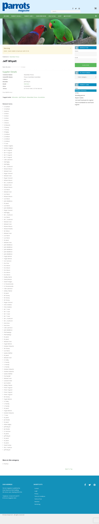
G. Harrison (7, 431)
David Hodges (8, 281)
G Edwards (7, 125)
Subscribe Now (41, 16)
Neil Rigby (7, 162)
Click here (26, 84)
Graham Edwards (9, 346)
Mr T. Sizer (7, 309)
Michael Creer (8, 171)
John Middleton (8, 201)
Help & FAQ (52, 16)
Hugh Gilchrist (8, 256)
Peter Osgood (8, 387)
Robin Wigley (7, 424)
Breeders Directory (80, 90)
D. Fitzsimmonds (8, 284)
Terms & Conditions (39, 496)
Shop (59, 16)
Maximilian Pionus (14, 57)
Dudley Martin (8, 277)
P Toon (6, 143)
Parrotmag (37, 504)
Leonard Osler (8, 380)
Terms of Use (38, 499)
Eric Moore (7, 265)
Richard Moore (8, 169)
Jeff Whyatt (23, 97)
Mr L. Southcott (8, 166)
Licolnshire (42, 97)
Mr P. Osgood (8, 150)
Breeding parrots (80, 95)
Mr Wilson (7, 231)
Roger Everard (8, 173)
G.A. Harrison (7, 261)
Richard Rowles (8, 228)
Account (67, 16)
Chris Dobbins (8, 304)
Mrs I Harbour (8, 447)
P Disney (6, 127)
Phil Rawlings (7, 332)
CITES (77, 93)
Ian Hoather (7, 383)
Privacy (36, 493)
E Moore (6, 123)
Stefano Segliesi (8, 146)
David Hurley (7, 445)
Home (6, 16)
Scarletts (6, 111)
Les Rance (7, 189)
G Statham (7, 106)
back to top (68, 469)
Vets (76, 88)
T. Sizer (6, 415)
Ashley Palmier (8, 291)
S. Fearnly (6, 362)
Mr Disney (7, 295)
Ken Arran (7, 323)
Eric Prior (6, 263)
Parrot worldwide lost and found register (84, 103)
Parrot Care (28, 16)
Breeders (15, 97)
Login (35, 491)
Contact (36, 488)
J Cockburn (7, 134)
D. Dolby (6, 360)
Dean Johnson (8, 279)
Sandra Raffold (8, 353)
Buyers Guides (79, 98)
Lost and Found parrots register (84, 100)
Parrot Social (16, 16)
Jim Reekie (7, 420)
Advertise (36, 501)
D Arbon (6, 113)
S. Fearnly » (6, 464)
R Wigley (6, 132)
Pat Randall (7, 376)
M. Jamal (6, 203)
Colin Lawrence (8, 159)
